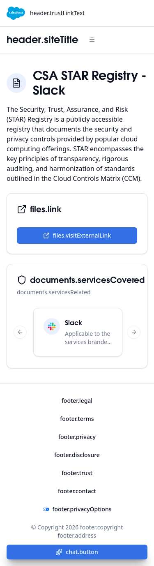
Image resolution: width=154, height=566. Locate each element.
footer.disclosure (77, 455)
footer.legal (77, 400)
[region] (77, 332)
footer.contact (77, 491)
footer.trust (77, 473)
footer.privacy (77, 437)
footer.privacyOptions (77, 509)
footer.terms (77, 419)
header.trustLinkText (57, 13)
